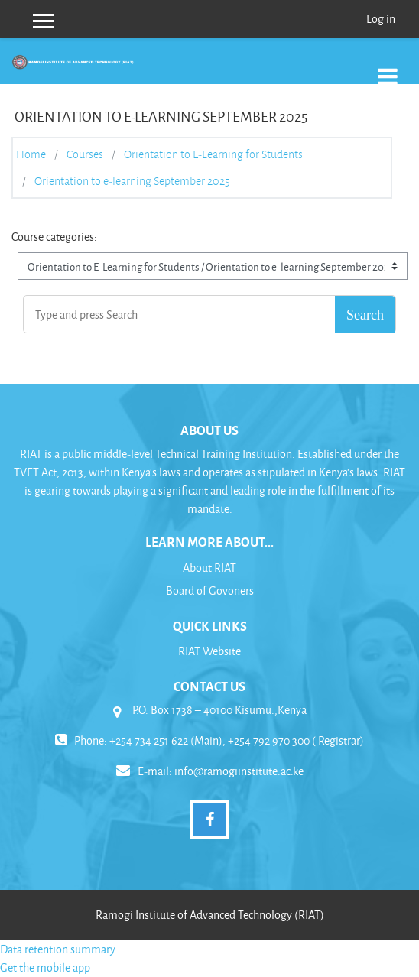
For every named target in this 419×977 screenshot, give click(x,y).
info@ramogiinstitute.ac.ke (239, 771)
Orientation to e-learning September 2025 (132, 181)
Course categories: (54, 237)
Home (31, 154)
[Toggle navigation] (388, 68)
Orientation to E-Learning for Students (213, 154)
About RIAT (209, 568)
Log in (380, 19)
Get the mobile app (45, 967)
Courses (85, 154)
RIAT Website (209, 651)
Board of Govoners (210, 591)
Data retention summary (57, 949)
